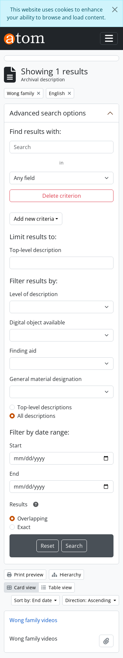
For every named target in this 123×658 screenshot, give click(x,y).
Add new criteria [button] (34, 218)
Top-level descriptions (44, 407)
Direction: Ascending (88, 600)
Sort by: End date (33, 600)
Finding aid (23, 350)
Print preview (25, 574)
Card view (21, 587)
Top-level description (35, 250)
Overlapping (32, 518)
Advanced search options (48, 113)
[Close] (115, 9)
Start (16, 445)
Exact (24, 527)
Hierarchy (66, 574)
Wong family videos (33, 620)
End (14, 473)
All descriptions (36, 415)
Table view (56, 587)
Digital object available (37, 322)
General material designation (46, 379)
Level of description (34, 294)
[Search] (61, 147)
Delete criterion (61, 195)
